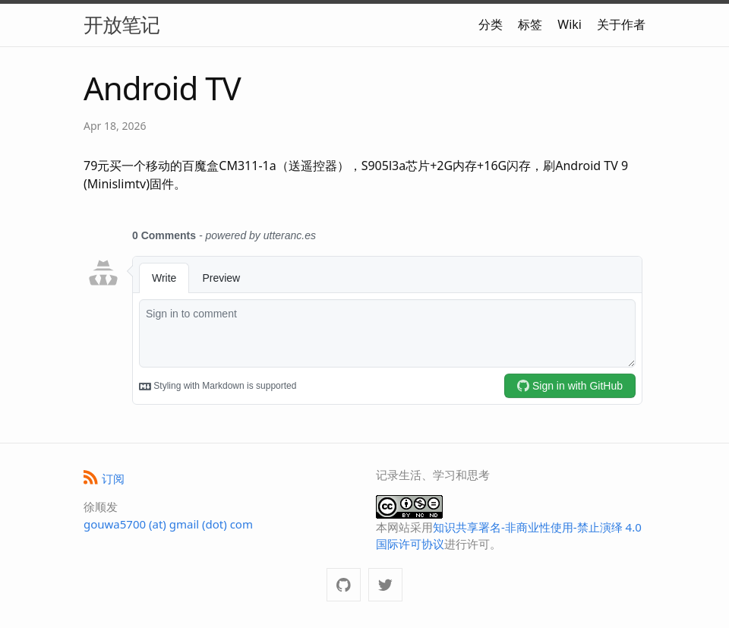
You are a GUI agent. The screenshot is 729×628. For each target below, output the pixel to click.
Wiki (569, 24)
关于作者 (621, 24)
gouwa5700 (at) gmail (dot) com (168, 524)
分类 (490, 24)
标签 (530, 24)
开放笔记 (121, 24)
